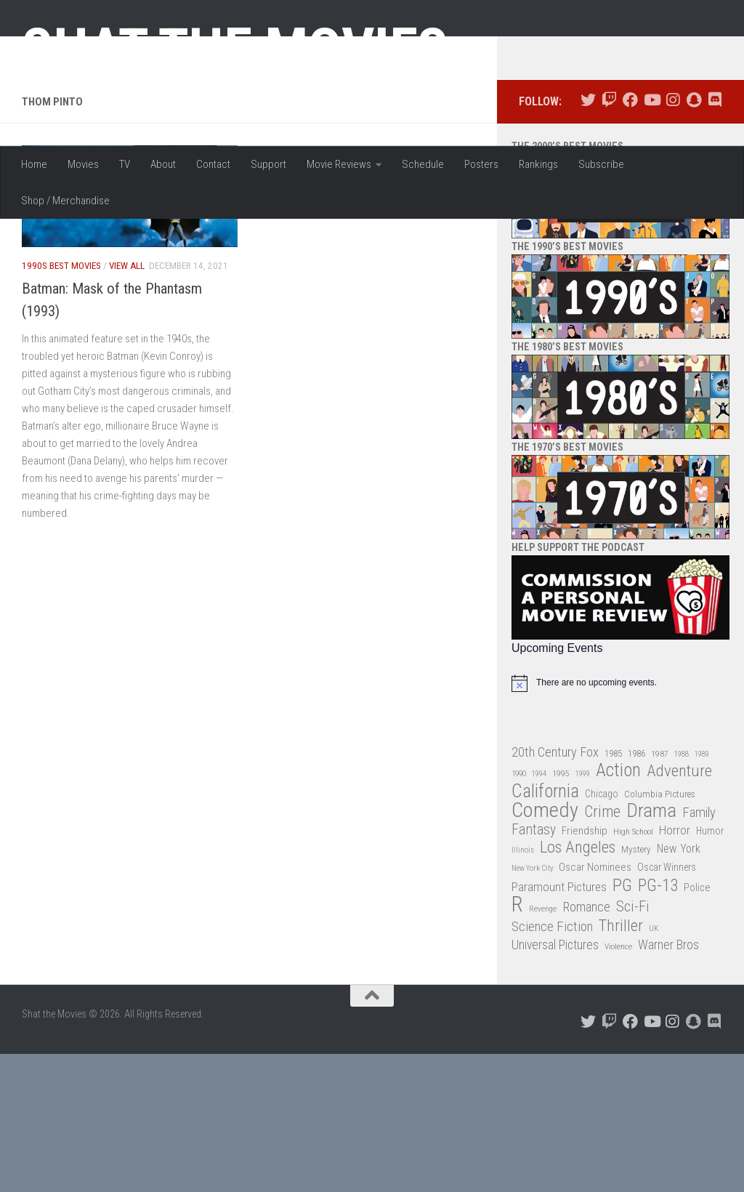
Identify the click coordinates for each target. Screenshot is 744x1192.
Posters (481, 164)
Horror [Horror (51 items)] (674, 968)
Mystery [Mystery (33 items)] (636, 988)
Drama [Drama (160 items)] (651, 949)
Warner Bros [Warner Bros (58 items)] (668, 1083)
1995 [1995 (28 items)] (561, 912)
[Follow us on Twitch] (609, 238)
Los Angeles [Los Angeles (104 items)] (577, 986)
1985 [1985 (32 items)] (613, 891)
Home (34, 164)
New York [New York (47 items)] (678, 987)
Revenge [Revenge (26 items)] (543, 1047)
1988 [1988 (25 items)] (681, 892)
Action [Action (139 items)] (618, 909)
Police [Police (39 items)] (697, 1026)
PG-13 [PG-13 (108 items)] (658, 1024)
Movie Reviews (339, 164)
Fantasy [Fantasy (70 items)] (534, 968)
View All (127, 404)
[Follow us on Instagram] (672, 238)
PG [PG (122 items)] (622, 1023)
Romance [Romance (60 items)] (586, 1045)
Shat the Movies (235, 49)
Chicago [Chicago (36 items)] (601, 932)
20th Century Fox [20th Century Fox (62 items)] (555, 890)
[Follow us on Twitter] (588, 238)
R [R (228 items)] (517, 1043)
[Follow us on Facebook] (630, 238)
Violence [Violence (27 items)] (618, 1085)
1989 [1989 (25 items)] (702, 892)
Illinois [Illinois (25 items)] (523, 989)
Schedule (423, 164)
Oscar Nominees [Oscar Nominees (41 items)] (595, 1005)
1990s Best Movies (61, 404)
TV (124, 164)
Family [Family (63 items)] (699, 951)
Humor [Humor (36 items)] (710, 969)
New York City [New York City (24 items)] (532, 1007)
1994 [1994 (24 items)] (539, 912)
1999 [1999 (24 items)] (582, 912)
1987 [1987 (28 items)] (659, 892)
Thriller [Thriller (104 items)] (621, 1064)
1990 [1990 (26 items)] (519, 912)
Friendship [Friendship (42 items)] (584, 968)
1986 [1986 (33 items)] (636, 891)
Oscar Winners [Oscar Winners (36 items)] (666, 1006)
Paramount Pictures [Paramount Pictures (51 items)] (559, 1025)
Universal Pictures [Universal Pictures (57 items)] (555, 1083)
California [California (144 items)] (545, 929)
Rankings (538, 164)
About (163, 164)
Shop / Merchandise (65, 200)
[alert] (620, 821)
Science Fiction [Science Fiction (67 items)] (552, 1065)
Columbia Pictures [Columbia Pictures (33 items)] (659, 932)
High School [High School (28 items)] (633, 970)
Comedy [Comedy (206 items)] (545, 949)
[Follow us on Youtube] (651, 238)
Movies (83, 164)
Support (268, 164)
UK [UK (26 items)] (653, 1066)
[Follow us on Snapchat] (693, 238)
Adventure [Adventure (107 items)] (679, 910)
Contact (213, 164)
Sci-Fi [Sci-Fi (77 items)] (633, 1045)
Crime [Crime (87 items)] (602, 951)
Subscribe (601, 164)
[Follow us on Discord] (714, 238)
